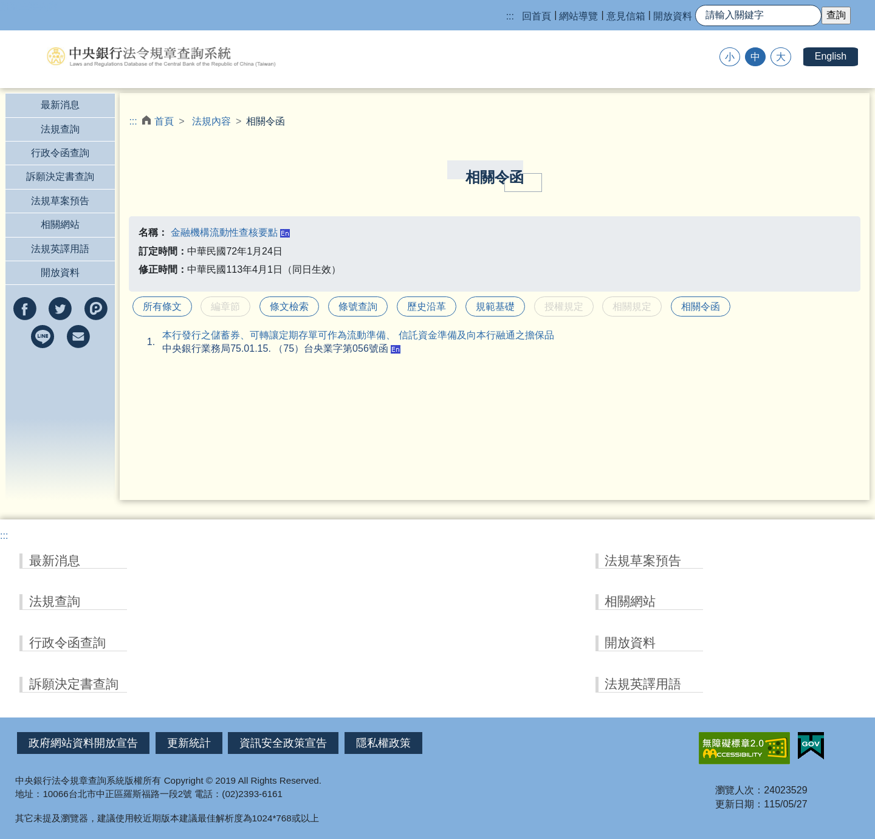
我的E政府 (811, 746)
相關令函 (700, 306)
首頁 (164, 121)
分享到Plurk (96, 308)
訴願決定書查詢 (60, 176)
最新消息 (60, 105)
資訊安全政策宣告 (283, 743)
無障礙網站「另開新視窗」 (744, 748)
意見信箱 (625, 16)
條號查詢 (357, 306)
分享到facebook (24, 308)
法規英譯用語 (60, 249)
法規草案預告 (60, 201)
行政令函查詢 (60, 153)
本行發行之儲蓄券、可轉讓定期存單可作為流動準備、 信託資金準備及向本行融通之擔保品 (358, 335)
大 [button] (781, 57)
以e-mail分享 (78, 336)
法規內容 (211, 121)
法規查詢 (60, 129)
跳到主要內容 (29, 6)
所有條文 (162, 306)
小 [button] (730, 57)
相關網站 (60, 224)
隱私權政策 (383, 743)
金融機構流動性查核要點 (224, 232)
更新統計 (189, 743)
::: (510, 16)
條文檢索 (289, 306)
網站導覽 (578, 16)
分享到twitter (60, 308)
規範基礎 (495, 306)
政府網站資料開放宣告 (83, 743)
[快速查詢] (758, 15)
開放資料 (672, 16)
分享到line (42, 336)
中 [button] (755, 57)
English (830, 56)
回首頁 (536, 16)
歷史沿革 (426, 306)
